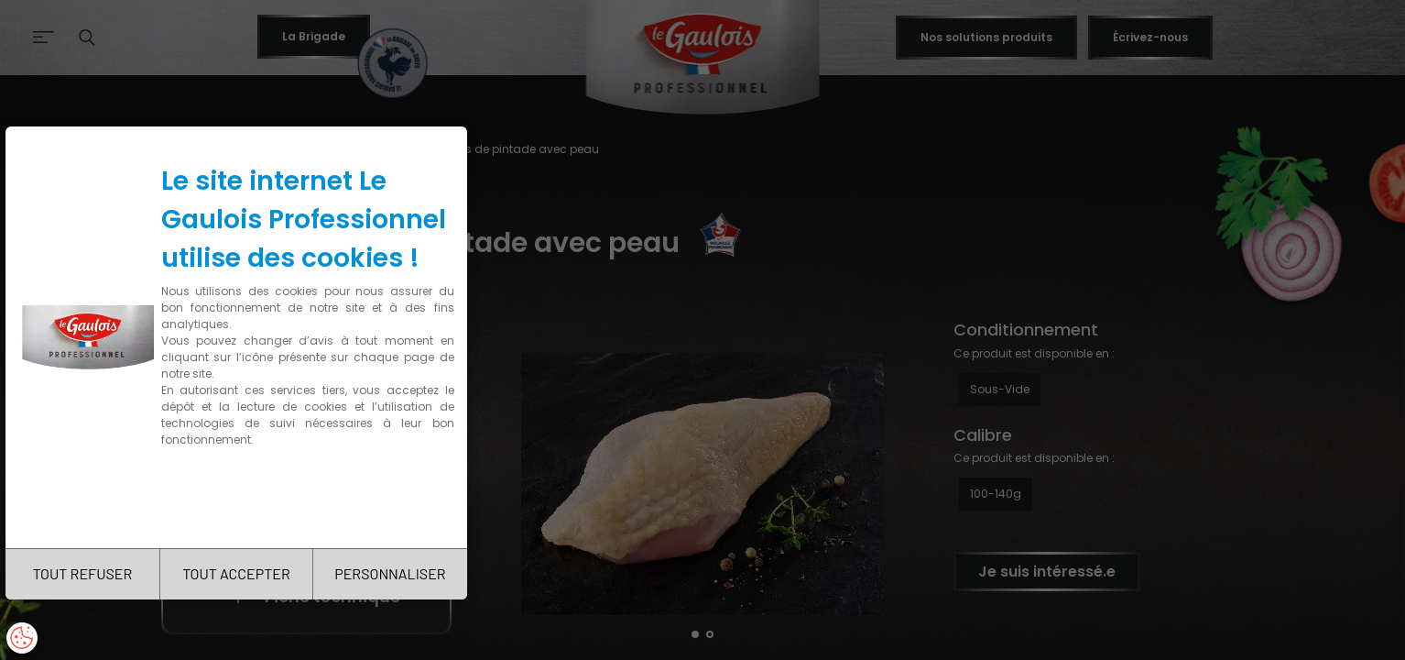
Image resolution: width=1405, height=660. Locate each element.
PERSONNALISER (389, 573)
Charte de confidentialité (240, 497)
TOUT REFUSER (83, 573)
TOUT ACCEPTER (236, 573)
